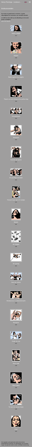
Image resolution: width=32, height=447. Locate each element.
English (26, 2)
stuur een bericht (5, 21)
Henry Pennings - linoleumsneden (12, 2)
